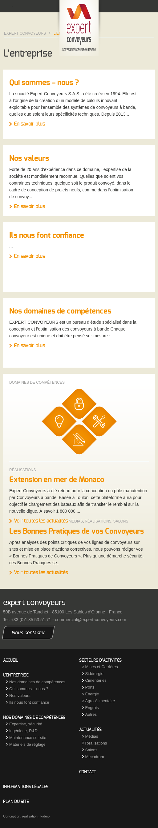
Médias (76, 521)
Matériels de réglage (27, 744)
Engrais (92, 707)
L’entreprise (15, 675)
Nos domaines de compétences (60, 311)
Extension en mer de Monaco (56, 480)
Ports (90, 687)
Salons (120, 521)
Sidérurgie (94, 673)
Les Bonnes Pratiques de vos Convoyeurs (76, 531)
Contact (87, 772)
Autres (91, 714)
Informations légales (25, 787)
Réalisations (22, 470)
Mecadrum (94, 756)
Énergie (92, 694)
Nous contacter (28, 632)
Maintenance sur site (27, 737)
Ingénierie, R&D (23, 730)
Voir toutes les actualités (41, 521)
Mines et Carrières (101, 666)
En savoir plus (29, 124)
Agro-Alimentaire (100, 700)
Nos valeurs (29, 158)
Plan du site (16, 802)
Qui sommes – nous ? (44, 83)
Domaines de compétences (37, 382)
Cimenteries (96, 680)
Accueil (10, 661)
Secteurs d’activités (100, 661)
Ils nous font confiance (46, 235)
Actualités (90, 730)
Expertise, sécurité (25, 724)
